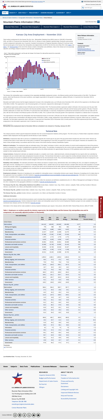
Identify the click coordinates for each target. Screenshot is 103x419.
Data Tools (24, 366)
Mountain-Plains (38, 18)
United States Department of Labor (91, 1)
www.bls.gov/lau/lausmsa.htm (48, 182)
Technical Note (14, 47)
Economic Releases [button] (47, 13)
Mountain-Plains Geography (30, 27)
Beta (72, 366)
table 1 (5, 47)
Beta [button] (68, 13)
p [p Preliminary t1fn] (66, 219)
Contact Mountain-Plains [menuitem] (90, 27)
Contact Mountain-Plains (19, 408)
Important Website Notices (70, 392)
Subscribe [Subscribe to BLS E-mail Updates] (98, 4)
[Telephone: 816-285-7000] (24, 401)
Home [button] (5, 13)
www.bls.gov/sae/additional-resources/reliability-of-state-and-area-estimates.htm (56, 175)
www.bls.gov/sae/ (35, 203)
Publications (35, 366)
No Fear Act (43, 384)
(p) (5, 347)
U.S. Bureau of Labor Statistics (20, 6)
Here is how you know (37, 1)
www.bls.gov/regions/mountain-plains (86, 50)
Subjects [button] (12, 13)
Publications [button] (33, 13)
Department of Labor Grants (48, 381)
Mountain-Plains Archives (70, 27)
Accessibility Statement (68, 399)
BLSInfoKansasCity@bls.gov (84, 48)
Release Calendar (90, 4)
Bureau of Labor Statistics (10, 18)
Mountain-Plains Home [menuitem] (12, 27)
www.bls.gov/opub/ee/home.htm (12, 201)
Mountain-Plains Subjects (51, 27)
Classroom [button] (60, 13)
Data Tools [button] (22, 13)
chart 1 (70, 45)
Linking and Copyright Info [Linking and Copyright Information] (69, 389)
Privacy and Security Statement (67, 382)
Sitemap (63, 375)
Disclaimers (64, 386)
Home (5, 366)
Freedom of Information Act (70, 378)
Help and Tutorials (67, 395)
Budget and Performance (47, 378)
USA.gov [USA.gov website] (41, 387)
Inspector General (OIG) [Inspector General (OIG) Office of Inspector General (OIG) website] (47, 375)
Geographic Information (25, 18)
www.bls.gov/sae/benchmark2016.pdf (30, 177)
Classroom (63, 366)
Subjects (14, 366)
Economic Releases (50, 366)
